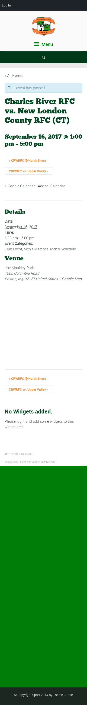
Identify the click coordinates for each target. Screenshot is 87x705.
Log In (6, 5)
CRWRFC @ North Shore (27, 160)
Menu (43, 44)
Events (14, 454)
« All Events (14, 75)
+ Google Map (70, 278)
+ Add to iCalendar (50, 185)
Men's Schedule (63, 249)
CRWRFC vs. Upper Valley (28, 171)
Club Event (13, 249)
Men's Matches (36, 249)
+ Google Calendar (20, 185)
